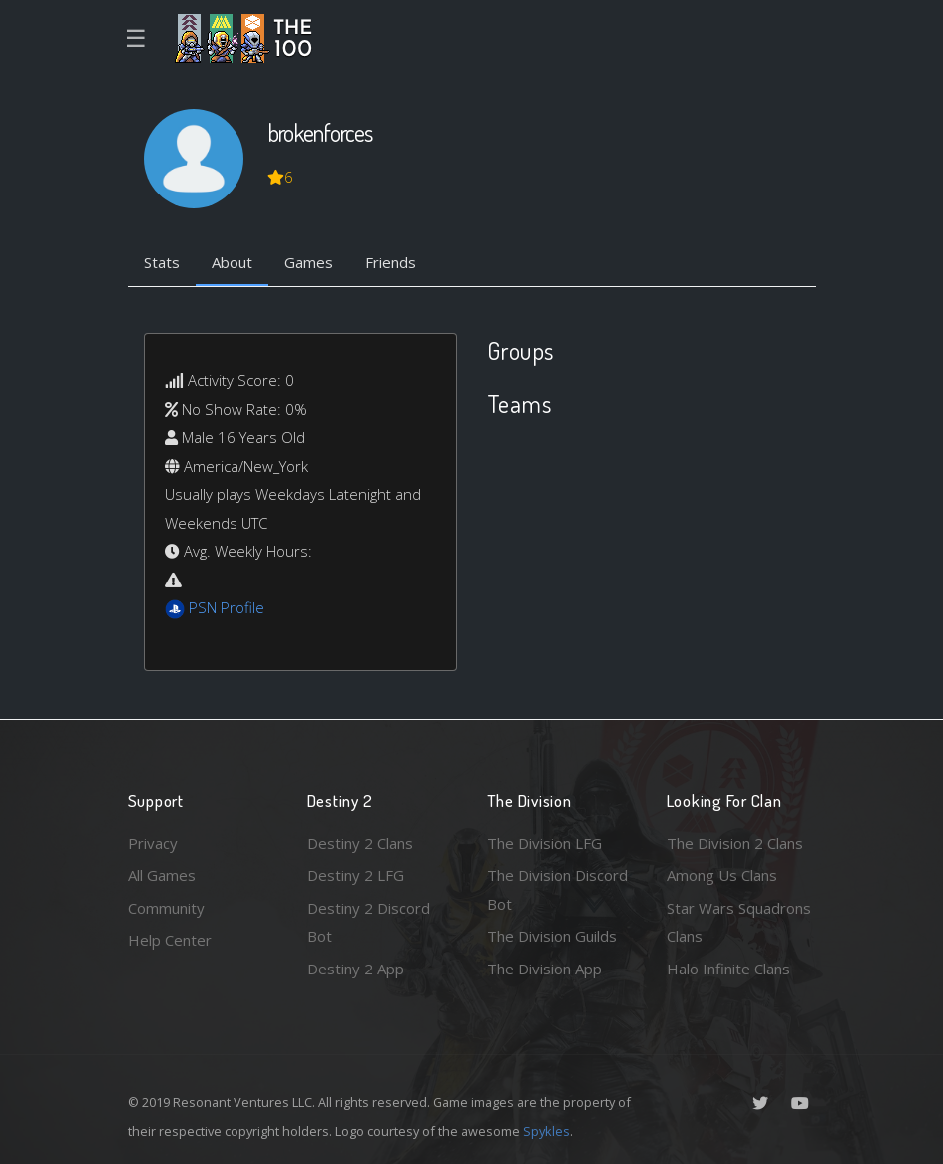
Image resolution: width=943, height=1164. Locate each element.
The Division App (544, 968)
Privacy (153, 843)
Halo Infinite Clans (728, 968)
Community (166, 908)
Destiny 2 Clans (360, 843)
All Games (162, 875)
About (232, 262)
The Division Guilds (552, 936)
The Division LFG (544, 843)
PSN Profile (226, 607)
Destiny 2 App (355, 968)
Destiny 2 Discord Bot (368, 922)
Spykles (546, 1131)
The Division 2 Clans (735, 843)
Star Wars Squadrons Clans (739, 922)
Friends (390, 262)
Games (308, 262)
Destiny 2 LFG (355, 875)
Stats (162, 262)
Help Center (170, 940)
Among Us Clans (722, 875)
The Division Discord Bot (557, 889)
